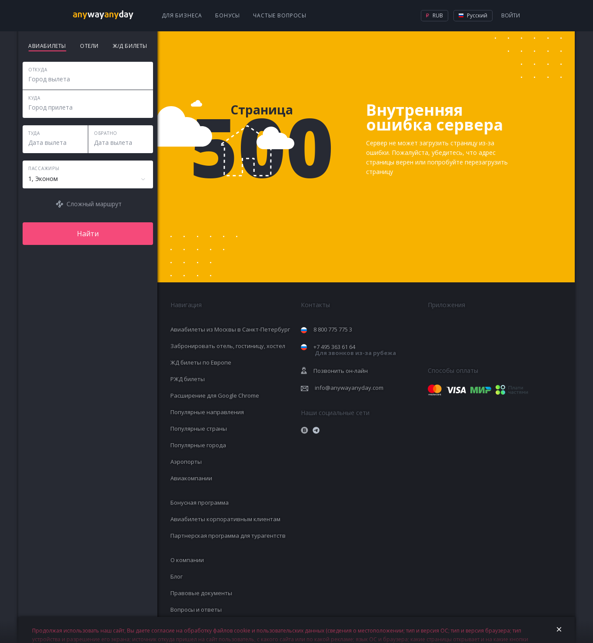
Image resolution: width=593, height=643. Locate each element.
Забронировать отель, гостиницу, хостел (227, 346)
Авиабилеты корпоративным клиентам (225, 519)
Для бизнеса (182, 15)
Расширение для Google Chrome (214, 395)
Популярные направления (207, 412)
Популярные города (198, 445)
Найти (88, 233)
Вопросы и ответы (196, 609)
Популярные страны (198, 428)
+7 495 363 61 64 (354, 350)
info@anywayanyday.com (349, 388)
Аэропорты (186, 462)
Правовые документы (201, 593)
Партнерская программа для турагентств (228, 535)
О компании (187, 560)
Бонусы (227, 15)
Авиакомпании (191, 478)
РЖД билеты (187, 379)
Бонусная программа (199, 502)
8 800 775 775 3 (332, 329)
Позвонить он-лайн (340, 371)
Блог (176, 576)
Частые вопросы (279, 15)
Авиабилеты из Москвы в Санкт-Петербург (230, 329)
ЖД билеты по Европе (200, 362)
